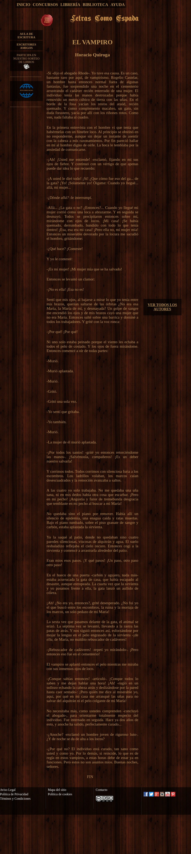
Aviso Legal (7, 789)
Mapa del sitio (57, 789)
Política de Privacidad (14, 794)
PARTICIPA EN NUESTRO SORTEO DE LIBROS (26, 61)
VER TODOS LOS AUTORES (162, 307)
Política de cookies (60, 794)
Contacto (101, 789)
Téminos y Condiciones (15, 798)
